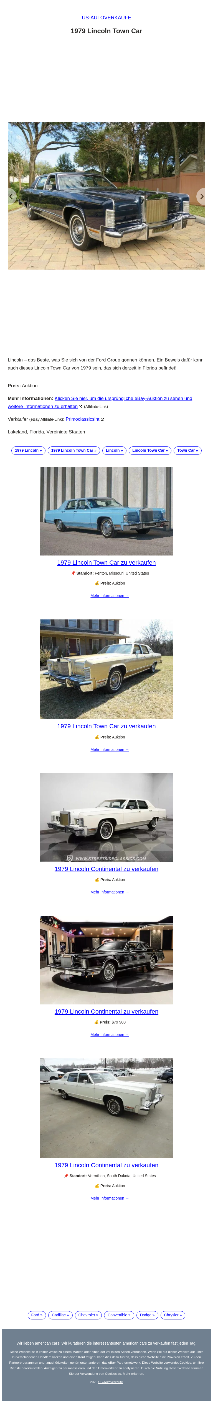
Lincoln (113, 450)
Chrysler (171, 1315)
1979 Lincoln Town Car (72, 450)
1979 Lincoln (27, 450)
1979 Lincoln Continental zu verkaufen (106, 868)
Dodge (145, 1315)
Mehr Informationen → (109, 595)
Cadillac (59, 1315)
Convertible (117, 1315)
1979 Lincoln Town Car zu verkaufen (106, 562)
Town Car (186, 450)
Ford (35, 1315)
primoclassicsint (83, 419)
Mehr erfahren (133, 1373)
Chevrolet (86, 1315)
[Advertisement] (106, 79)
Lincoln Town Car (148, 450)
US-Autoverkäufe (106, 17)
